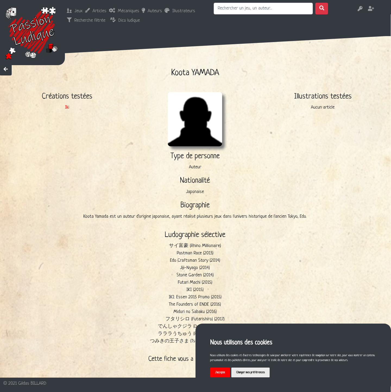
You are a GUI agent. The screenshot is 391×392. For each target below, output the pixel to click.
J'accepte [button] (220, 372)
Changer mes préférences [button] (250, 372)
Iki (67, 107)
